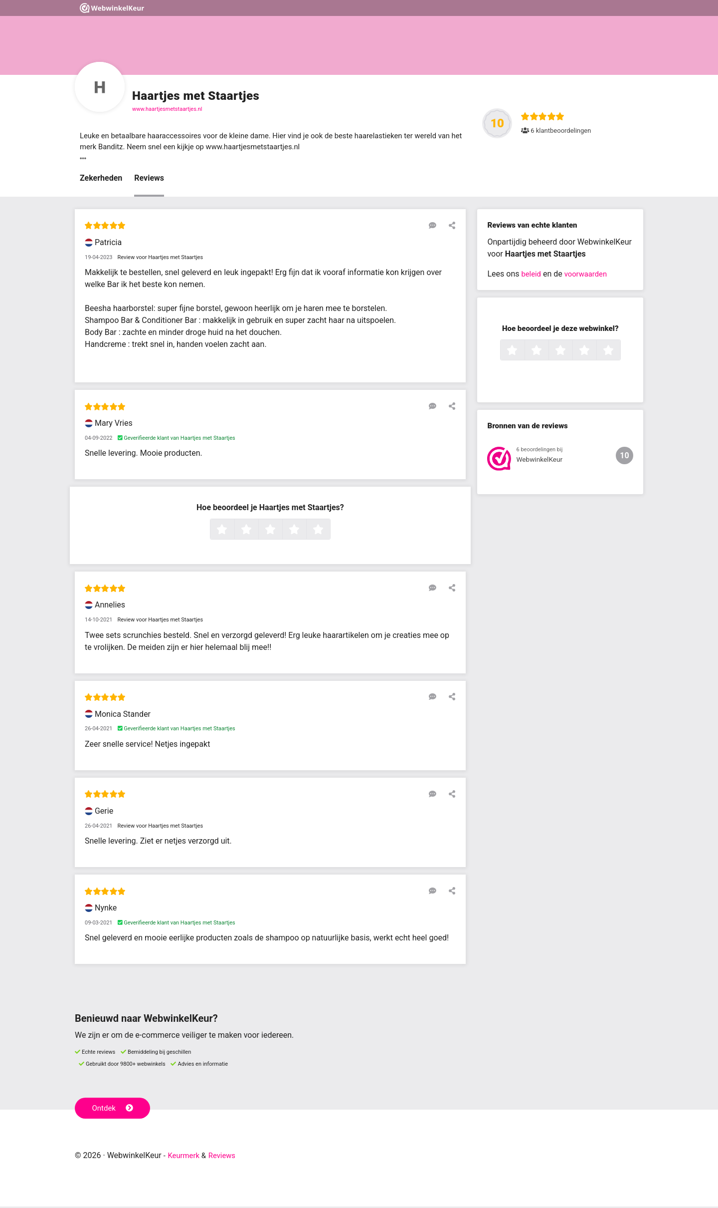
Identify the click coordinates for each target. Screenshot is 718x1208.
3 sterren (281, 532)
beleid (531, 276)
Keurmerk (185, 1157)
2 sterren (257, 532)
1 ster (233, 532)
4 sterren (305, 532)
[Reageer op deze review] (435, 227)
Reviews (149, 180)
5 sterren (329, 532)
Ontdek (114, 1109)
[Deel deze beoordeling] (450, 227)
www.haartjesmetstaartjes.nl (167, 109)
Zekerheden (101, 180)
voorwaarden (589, 276)
